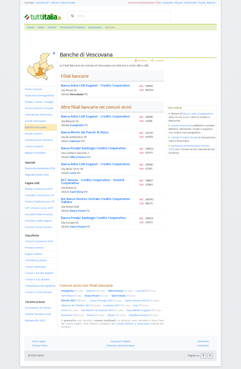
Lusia (73, 173)
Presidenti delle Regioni (38, 220)
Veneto (52, 27)
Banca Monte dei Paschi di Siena (84, 132)
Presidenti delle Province (39, 214)
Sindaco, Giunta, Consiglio (39, 101)
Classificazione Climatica (39, 140)
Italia (41, 27)
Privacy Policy (39, 345)
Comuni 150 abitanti (37, 279)
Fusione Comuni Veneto (38, 227)
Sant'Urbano (78, 226)
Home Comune (33, 89)
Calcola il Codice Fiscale (184, 137)
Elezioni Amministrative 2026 (145, 2)
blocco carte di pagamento (197, 113)
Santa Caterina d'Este (142, 300)
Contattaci (203, 345)
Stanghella (77, 125)
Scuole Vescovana (35, 120)
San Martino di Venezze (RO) (102, 310)
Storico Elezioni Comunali (39, 108)
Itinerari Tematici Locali (38, 314)
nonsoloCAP (42, 2)
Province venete (34, 247)
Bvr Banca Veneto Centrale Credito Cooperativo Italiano (95, 200)
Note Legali (38, 341)
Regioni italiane (33, 254)
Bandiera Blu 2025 (35, 320)
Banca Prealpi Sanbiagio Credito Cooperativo (93, 148)
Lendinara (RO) (116, 305)
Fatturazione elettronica (38, 114)
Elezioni (178, 2)
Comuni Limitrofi (34, 146)
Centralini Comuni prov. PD (39, 195)
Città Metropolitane (36, 260)
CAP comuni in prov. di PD (39, 208)
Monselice (72, 315)
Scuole (202, 2)
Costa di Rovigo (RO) (105, 300)
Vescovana (95, 27)
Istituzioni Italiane (120, 341)
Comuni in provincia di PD (39, 241)
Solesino (74, 141)
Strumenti (203, 341)
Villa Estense (78, 157)
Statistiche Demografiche (39, 95)
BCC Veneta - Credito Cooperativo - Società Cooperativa (92, 181)
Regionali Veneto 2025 (37, 174)
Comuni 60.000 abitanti (39, 273)
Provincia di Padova (72, 27)
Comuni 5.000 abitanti (38, 292)
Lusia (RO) (146, 290)
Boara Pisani (77, 211)
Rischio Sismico (34, 133)
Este (141, 305)
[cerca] (118, 16)
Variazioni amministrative (120, 345)
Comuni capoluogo (35, 266)
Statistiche (190, 2)
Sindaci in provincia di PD (39, 188)
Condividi (157, 60)
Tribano (116, 315)
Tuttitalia (29, 2)
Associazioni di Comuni (38, 307)
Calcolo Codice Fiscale (62, 2)
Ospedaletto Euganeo (144, 310)
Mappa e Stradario (35, 152)
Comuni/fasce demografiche (40, 285)
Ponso (69, 310)
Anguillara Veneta (144, 315)
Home (30, 27)
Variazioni (167, 2)
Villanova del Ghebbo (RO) (81, 305)
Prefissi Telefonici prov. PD (40, 201)
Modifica (141, 60)
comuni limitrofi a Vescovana (132, 323)
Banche (211, 2)
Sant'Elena (76, 192)
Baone (96, 315)
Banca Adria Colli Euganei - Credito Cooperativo (95, 85)
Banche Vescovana (35, 127)
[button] (203, 355)
